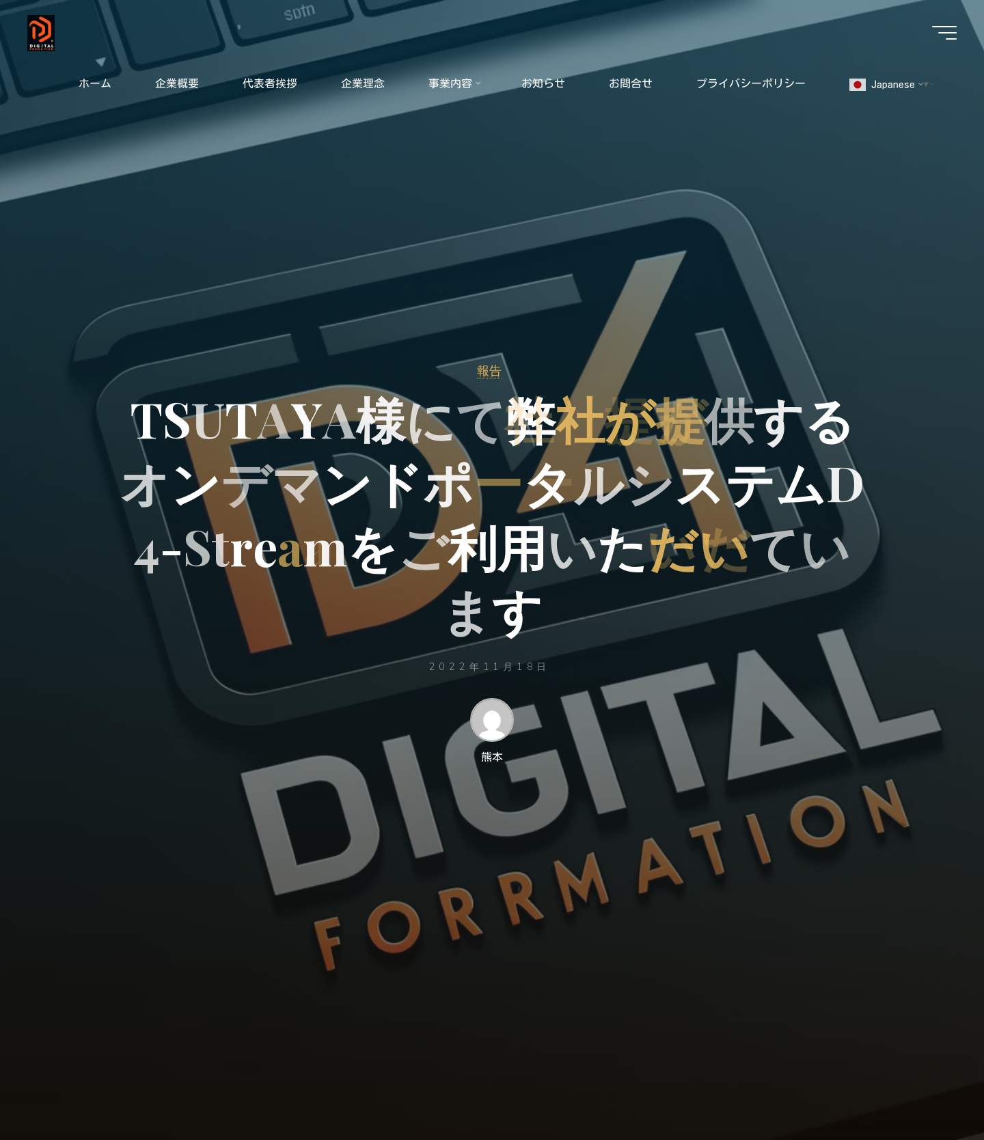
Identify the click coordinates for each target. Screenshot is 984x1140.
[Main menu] (944, 33)
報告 (489, 370)
